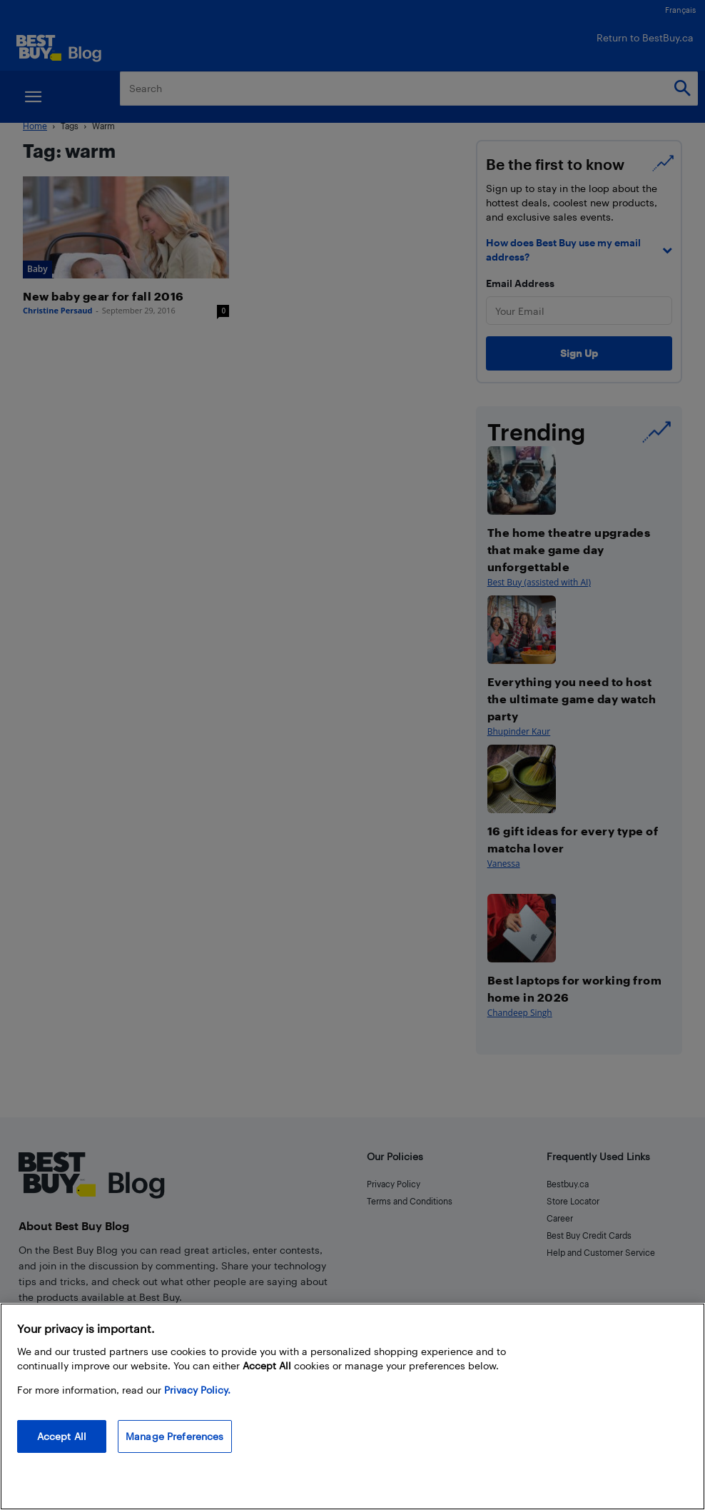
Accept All (61, 1436)
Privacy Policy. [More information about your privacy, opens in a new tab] (197, 1390)
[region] (352, 1406)
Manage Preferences (175, 1436)
